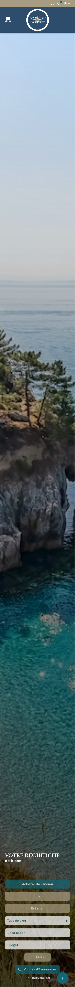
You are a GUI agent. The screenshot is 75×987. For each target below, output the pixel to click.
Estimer (37, 924)
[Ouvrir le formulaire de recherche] (37, 972)
